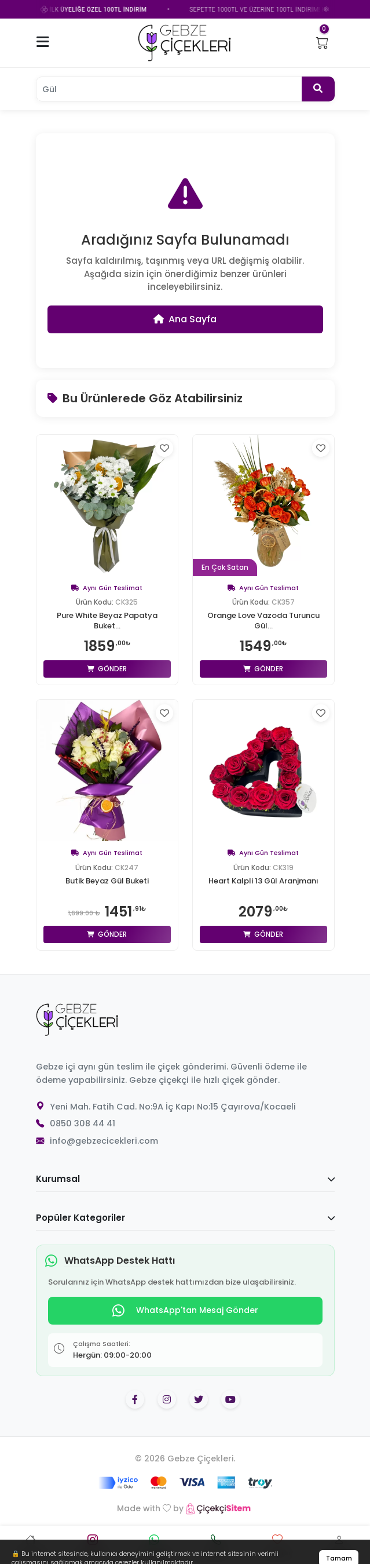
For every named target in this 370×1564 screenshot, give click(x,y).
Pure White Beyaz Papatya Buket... (107, 622)
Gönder (107, 670)
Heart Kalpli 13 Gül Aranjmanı (263, 881)
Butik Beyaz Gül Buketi (107, 881)
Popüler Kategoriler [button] (185, 1219)
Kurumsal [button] (185, 1180)
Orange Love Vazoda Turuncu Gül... (263, 622)
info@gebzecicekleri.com (104, 1142)
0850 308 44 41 (82, 1124)
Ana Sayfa (185, 319)
